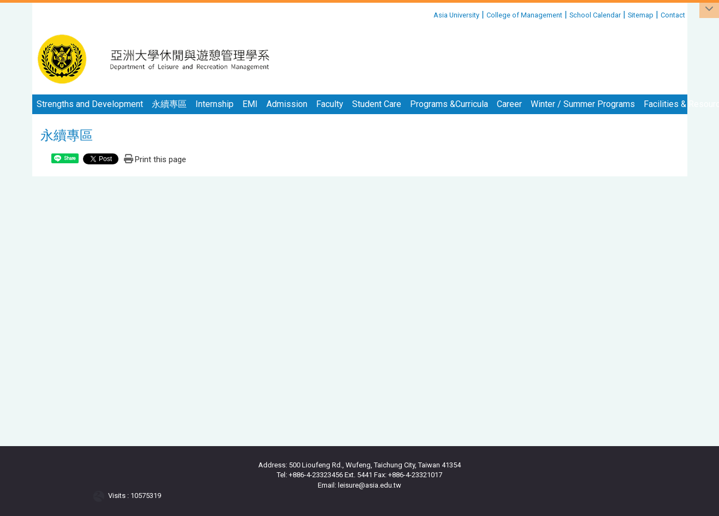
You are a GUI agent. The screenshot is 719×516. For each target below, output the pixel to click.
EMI (250, 104)
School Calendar (595, 15)
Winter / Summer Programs (583, 104)
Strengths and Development (90, 104)
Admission (286, 104)
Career (509, 104)
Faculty (329, 104)
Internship (214, 104)
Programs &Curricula (449, 104)
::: (429, 13)
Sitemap (640, 15)
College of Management (524, 15)
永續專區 (169, 104)
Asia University (456, 15)
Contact (673, 15)
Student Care (376, 104)
